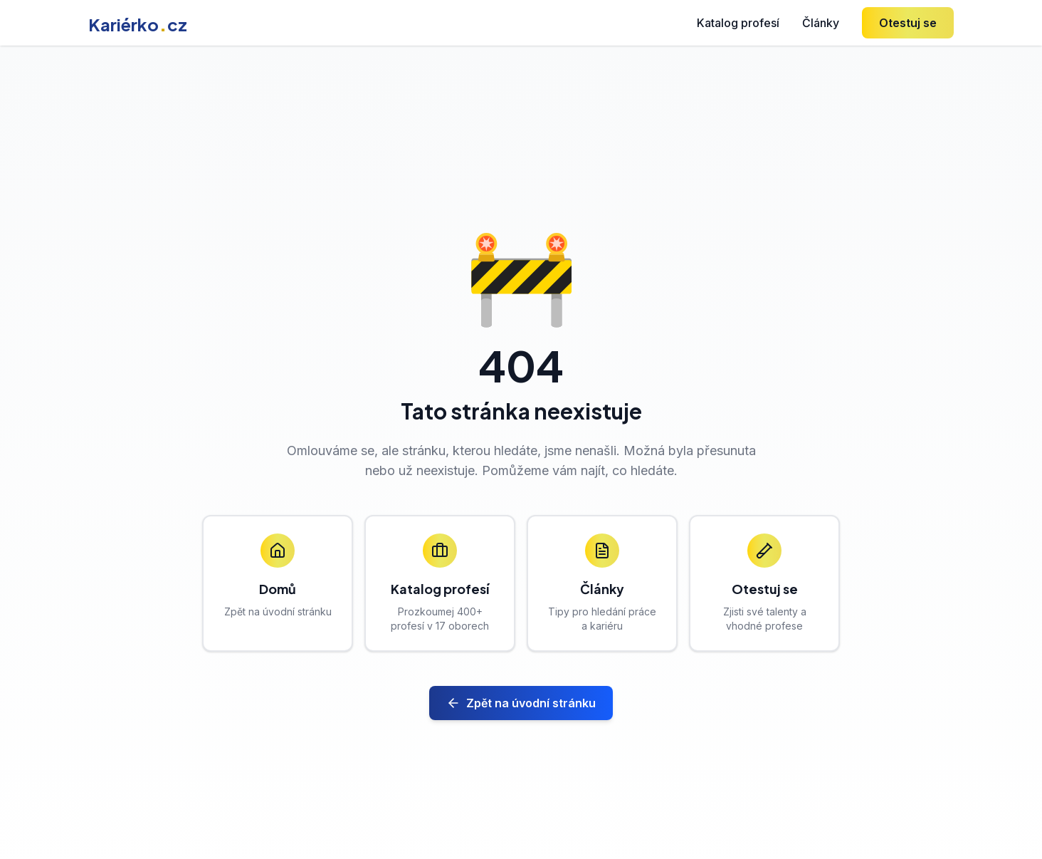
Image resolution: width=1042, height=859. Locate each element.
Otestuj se (908, 23)
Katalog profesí (738, 23)
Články (820, 23)
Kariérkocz (137, 24)
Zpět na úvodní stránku (521, 703)
